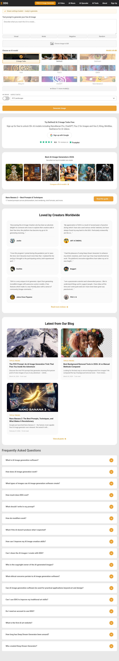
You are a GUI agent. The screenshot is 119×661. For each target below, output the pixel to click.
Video (61, 3)
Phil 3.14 (73, 297)
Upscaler (83, 3)
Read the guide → (103, 199)
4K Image (5, 94)
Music (72, 3)
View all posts (59, 439)
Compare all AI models (59, 184)
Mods (44, 36)
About (104, 3)
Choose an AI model (10, 50)
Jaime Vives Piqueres (24, 297)
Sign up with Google (59, 135)
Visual (16, 36)
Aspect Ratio (15, 94)
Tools (95, 3)
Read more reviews (59, 307)
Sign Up (114, 3)
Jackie (18, 241)
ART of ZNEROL (76, 241)
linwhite (19, 269)
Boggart (73, 269)
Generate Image (59, 108)
